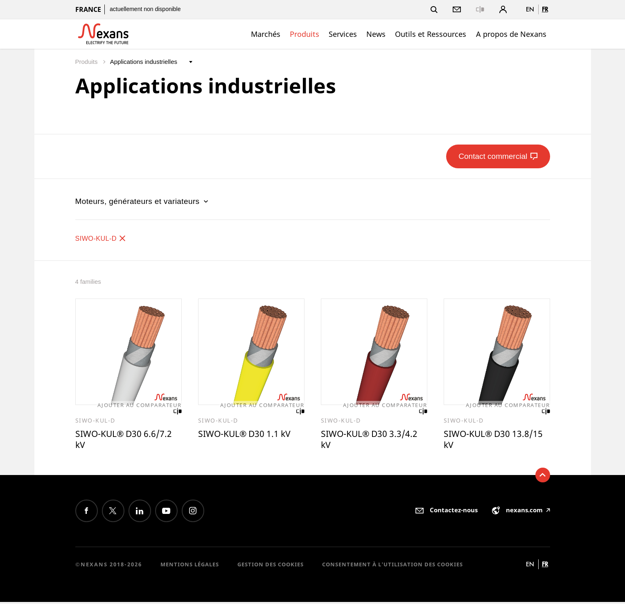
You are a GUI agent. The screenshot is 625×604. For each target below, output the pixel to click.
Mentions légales (189, 566)
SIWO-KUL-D (104, 238)
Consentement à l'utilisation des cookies (392, 566)
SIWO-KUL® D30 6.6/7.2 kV (128, 440)
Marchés (265, 34)
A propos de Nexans (511, 34)
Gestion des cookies (270, 566)
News (376, 34)
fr (545, 9)
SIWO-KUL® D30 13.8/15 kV (480, 440)
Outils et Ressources (430, 34)
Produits (304, 34)
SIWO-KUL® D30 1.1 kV (249, 434)
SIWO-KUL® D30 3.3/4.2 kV (374, 440)
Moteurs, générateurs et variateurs (142, 201)
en (530, 9)
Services (343, 34)
